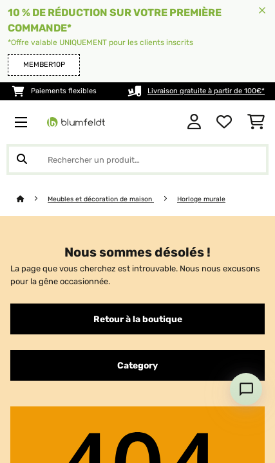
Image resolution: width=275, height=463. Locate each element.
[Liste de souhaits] (224, 122)
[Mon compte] (194, 122)
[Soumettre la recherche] (22, 159)
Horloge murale (201, 199)
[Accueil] (32, 199)
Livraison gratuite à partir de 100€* (206, 91)
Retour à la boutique (137, 319)
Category (137, 365)
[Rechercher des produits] (137, 159)
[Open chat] (246, 389)
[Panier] (256, 122)
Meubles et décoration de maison (101, 199)
